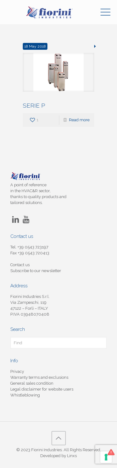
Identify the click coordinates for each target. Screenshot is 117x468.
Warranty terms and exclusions (39, 377)
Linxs (72, 455)
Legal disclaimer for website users (41, 389)
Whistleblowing (25, 395)
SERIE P (34, 105)
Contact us (20, 264)
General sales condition (31, 383)
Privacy (17, 371)
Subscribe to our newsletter (35, 270)
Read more (79, 120)
